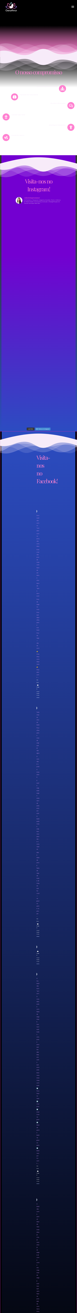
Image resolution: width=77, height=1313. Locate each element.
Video (38, 687)
